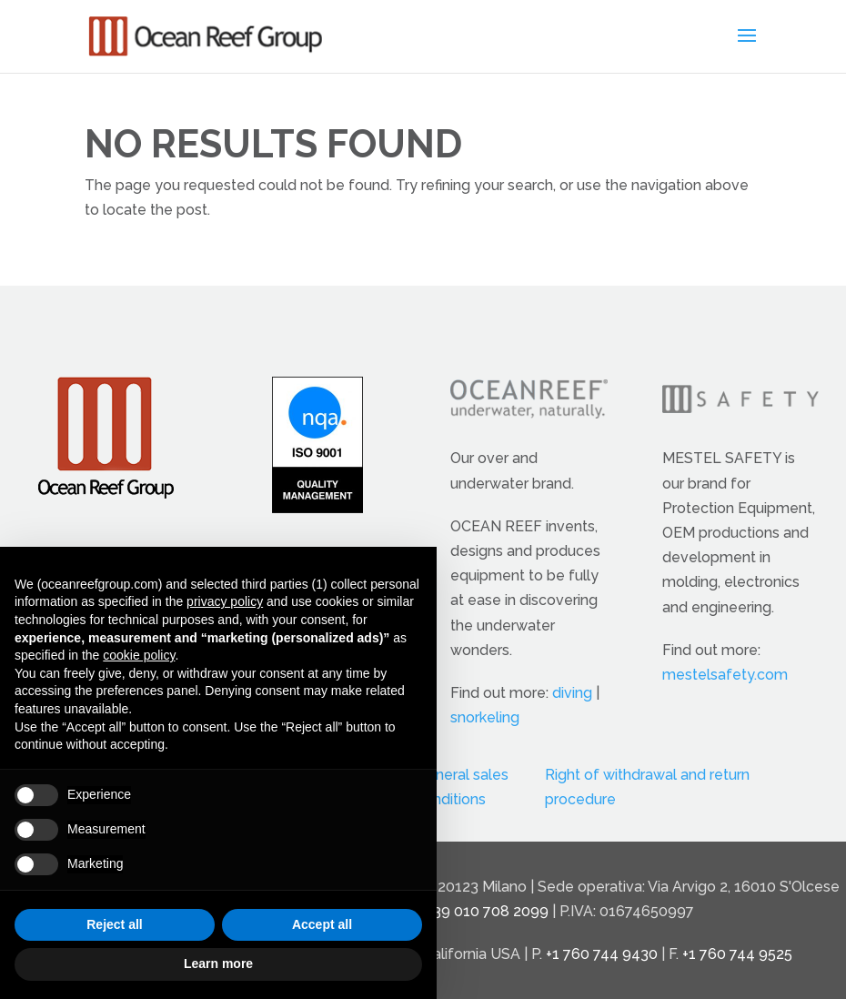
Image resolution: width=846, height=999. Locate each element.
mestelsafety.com (725, 674)
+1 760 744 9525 (737, 954)
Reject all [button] (114, 924)
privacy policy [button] (224, 601)
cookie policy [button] (139, 655)
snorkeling (484, 717)
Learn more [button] (218, 963)
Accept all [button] (322, 924)
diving (572, 692)
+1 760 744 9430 (602, 954)
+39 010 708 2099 (488, 911)
